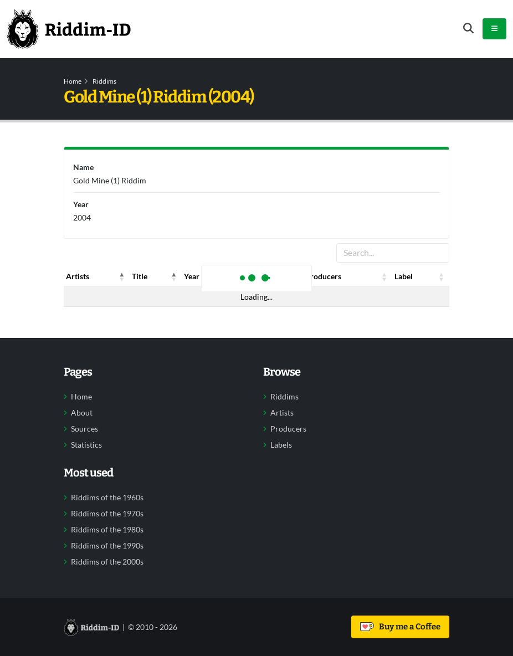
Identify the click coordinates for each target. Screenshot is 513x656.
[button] (122, 276)
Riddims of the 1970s (107, 513)
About (82, 412)
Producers (288, 428)
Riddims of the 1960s (107, 497)
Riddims (104, 81)
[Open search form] (468, 28)
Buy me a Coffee (400, 627)
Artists (282, 412)
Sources (84, 428)
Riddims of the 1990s (107, 545)
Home (72, 81)
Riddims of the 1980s (107, 529)
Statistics (86, 444)
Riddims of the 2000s (107, 561)
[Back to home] (69, 29)
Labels (281, 444)
